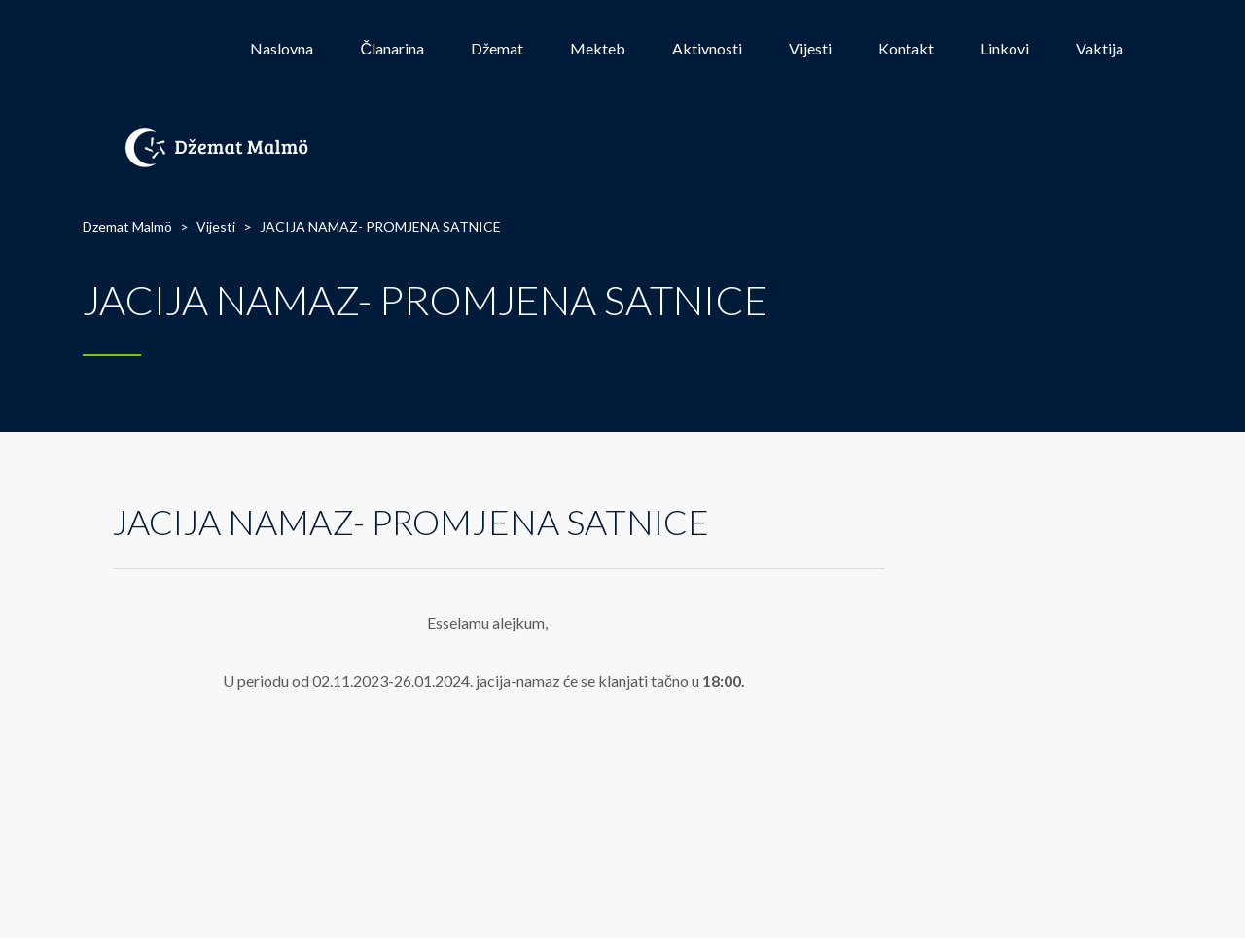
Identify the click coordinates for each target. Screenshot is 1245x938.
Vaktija (1099, 48)
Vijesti (810, 48)
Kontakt (906, 48)
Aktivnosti (707, 48)
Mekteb (597, 48)
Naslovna (281, 48)
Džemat (497, 48)
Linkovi (1004, 48)
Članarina (392, 48)
